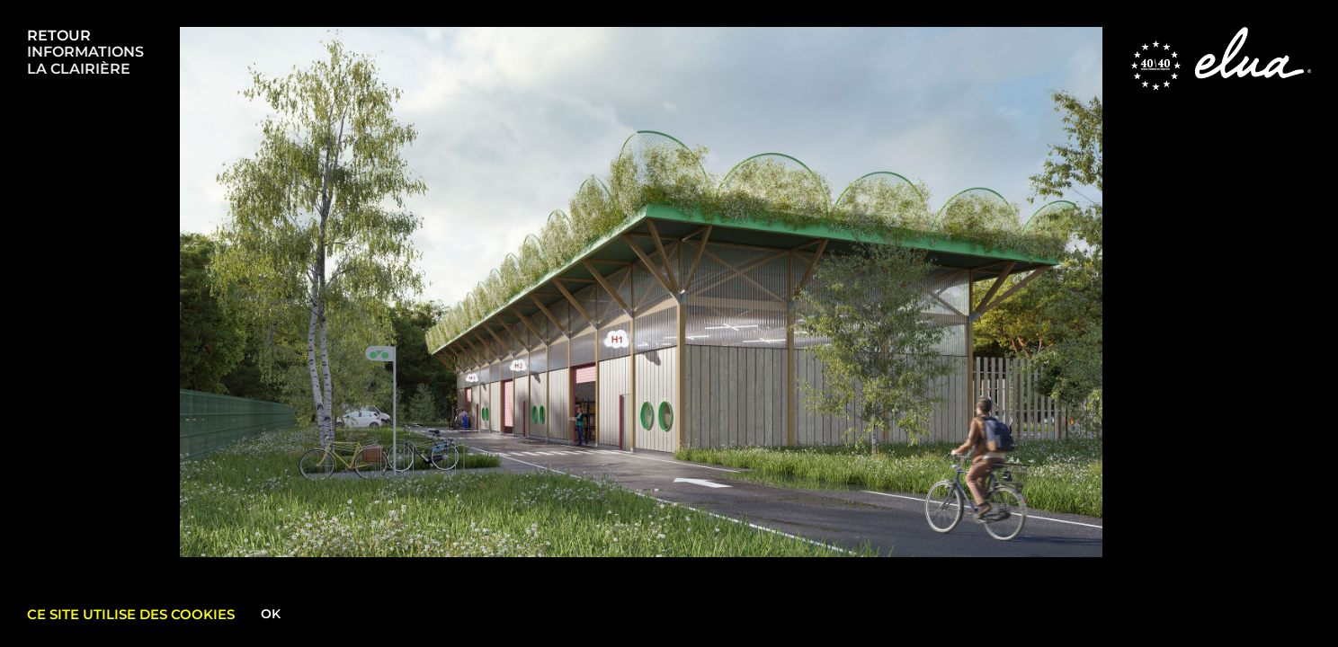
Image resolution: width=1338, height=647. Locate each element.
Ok (271, 614)
